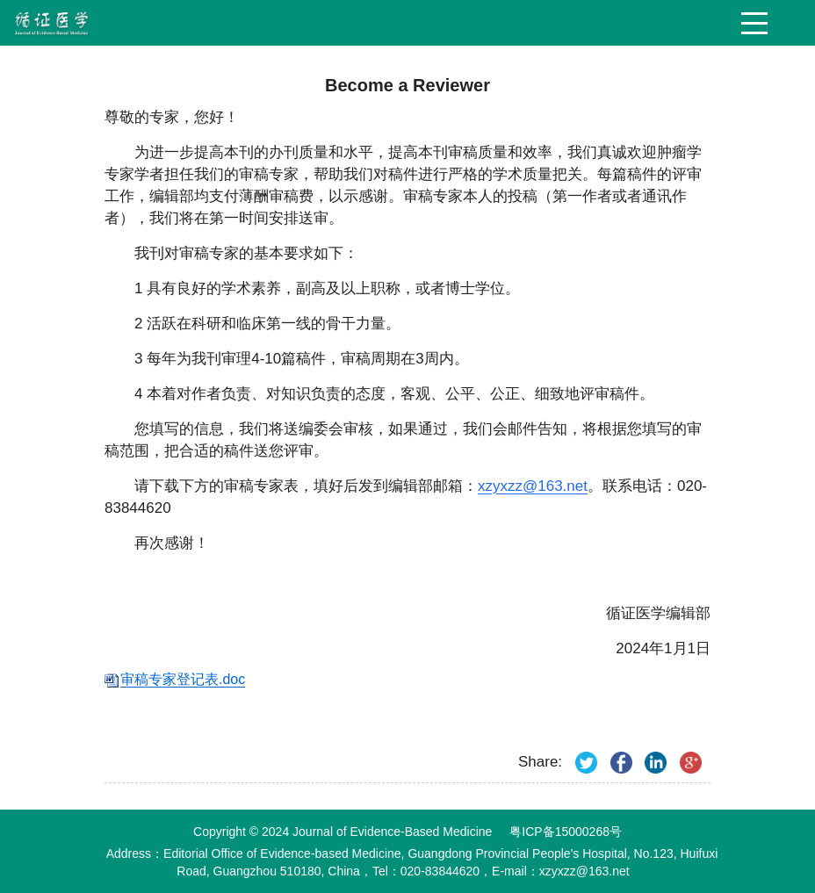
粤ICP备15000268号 (565, 832)
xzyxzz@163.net (533, 486)
